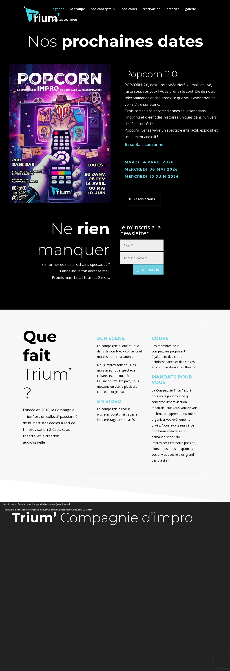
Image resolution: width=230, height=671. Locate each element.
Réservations (144, 199)
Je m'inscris (148, 269)
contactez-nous (65, 20)
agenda (58, 9)
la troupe (77, 9)
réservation (152, 9)
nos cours (129, 9)
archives (172, 9)
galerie (190, 9)
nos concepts (101, 9)
